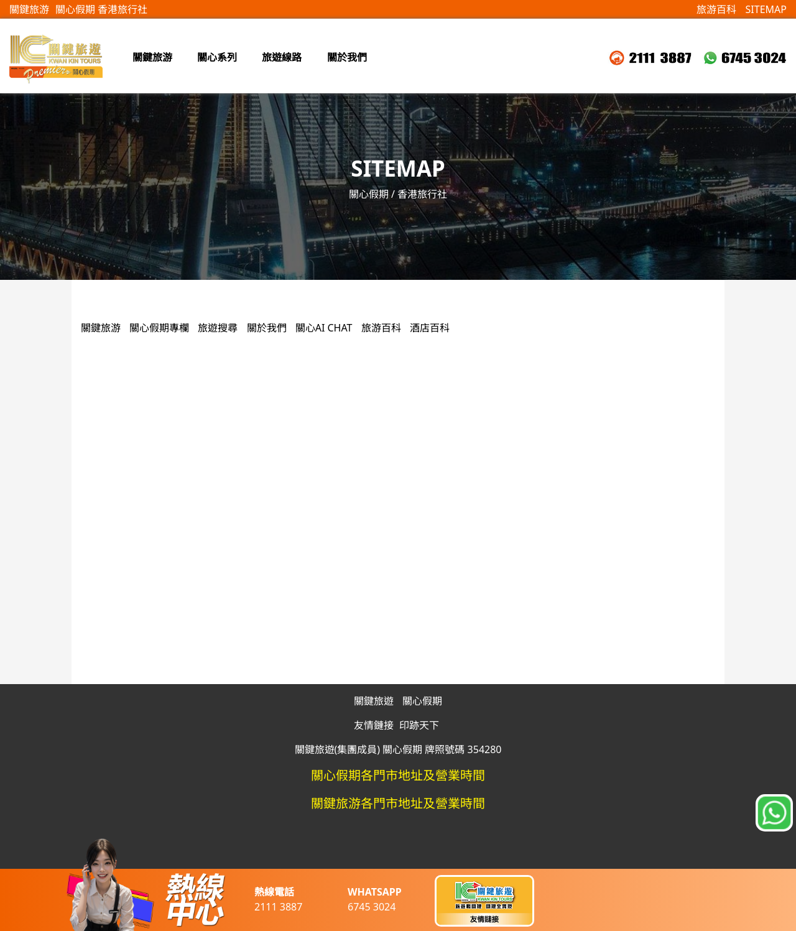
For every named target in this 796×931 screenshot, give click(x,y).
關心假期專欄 (160, 328)
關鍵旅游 (29, 10)
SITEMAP (766, 9)
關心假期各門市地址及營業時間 (398, 775)
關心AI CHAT (324, 328)
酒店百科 (430, 328)
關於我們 (267, 328)
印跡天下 (419, 725)
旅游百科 (716, 9)
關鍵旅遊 (374, 701)
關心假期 (422, 701)
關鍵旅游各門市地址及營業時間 (398, 803)
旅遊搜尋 (219, 328)
